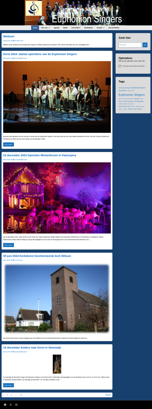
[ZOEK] (145, 44)
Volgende (108, 395)
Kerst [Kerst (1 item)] (141, 98)
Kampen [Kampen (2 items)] (137, 99)
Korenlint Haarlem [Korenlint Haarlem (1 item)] (123, 103)
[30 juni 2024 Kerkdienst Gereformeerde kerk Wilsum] (18, 260)
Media (65, 28)
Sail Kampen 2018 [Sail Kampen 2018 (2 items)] (125, 106)
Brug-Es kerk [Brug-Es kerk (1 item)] (131, 90)
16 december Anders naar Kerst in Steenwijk (32, 347)
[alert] (133, 66)
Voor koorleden (113, 28)
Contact (101, 27)
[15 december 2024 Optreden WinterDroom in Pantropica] (21, 159)
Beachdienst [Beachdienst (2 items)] (123, 90)
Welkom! (9, 36)
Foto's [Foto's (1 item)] (120, 98)
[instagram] (16, 404)
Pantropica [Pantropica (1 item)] (131, 103)
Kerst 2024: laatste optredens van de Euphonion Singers (40, 54)
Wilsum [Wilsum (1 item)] (125, 109)
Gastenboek (88, 28)
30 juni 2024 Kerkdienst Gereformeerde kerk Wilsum (37, 256)
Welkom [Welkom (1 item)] (121, 109)
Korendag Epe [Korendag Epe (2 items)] (139, 101)
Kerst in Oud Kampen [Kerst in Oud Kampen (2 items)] (126, 101)
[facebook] (5, 404)
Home (35, 28)
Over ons (46, 27)
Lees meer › (8, 145)
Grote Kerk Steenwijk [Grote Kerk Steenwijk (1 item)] (127, 98)
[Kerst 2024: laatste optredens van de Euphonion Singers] (21, 58)
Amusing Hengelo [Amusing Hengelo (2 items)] (125, 88)
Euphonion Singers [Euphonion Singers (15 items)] (132, 94)
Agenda (56, 28)
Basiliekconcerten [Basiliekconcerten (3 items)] (138, 88)
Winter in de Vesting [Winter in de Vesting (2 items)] (135, 109)
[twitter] (11, 404)
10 (21, 395)
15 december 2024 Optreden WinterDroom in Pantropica (39, 155)
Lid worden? (75, 28)
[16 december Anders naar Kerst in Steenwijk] (21, 352)
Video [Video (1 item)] (133, 106)
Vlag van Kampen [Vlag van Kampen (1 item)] (140, 106)
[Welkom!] (19, 41)
